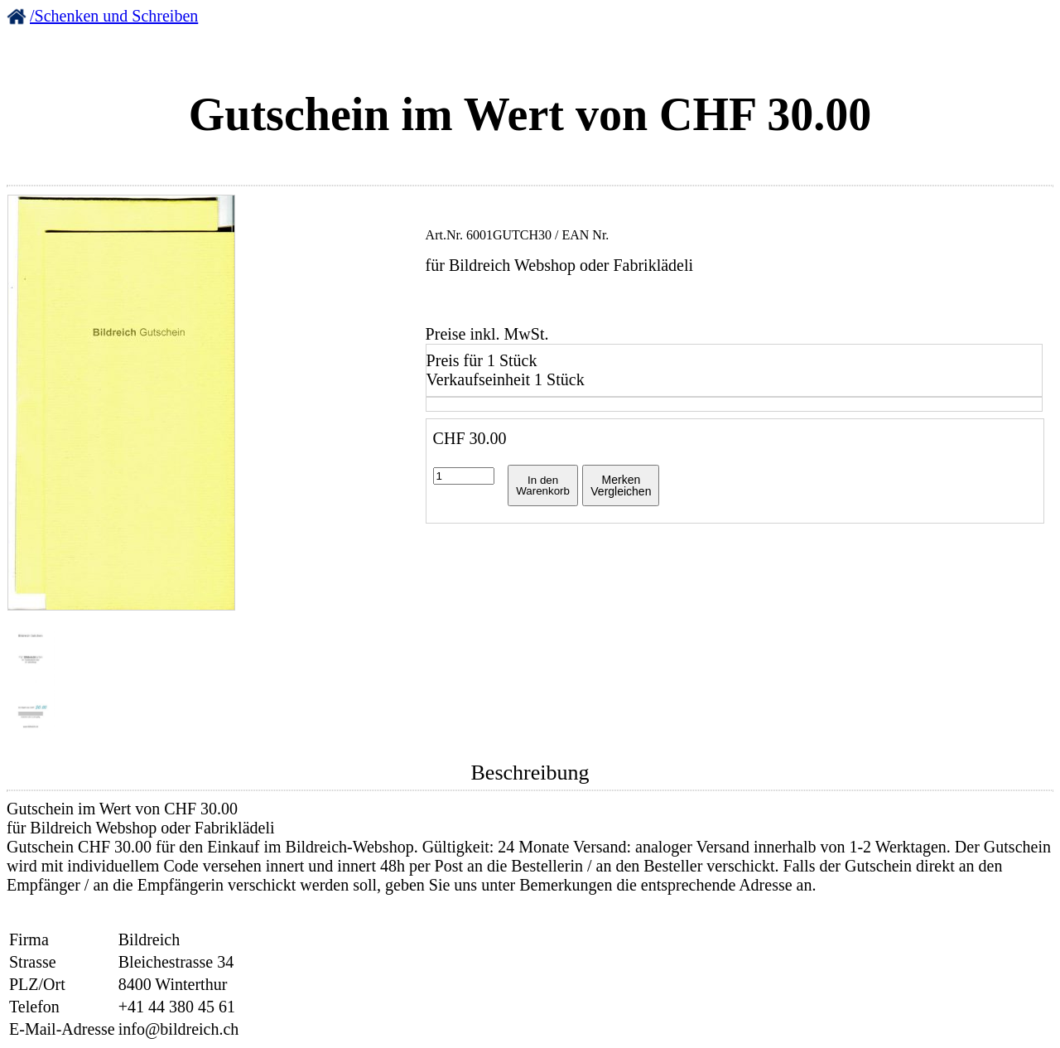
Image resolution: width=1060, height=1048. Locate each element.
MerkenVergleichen (620, 485)
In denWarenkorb (543, 485)
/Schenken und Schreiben (114, 16)
